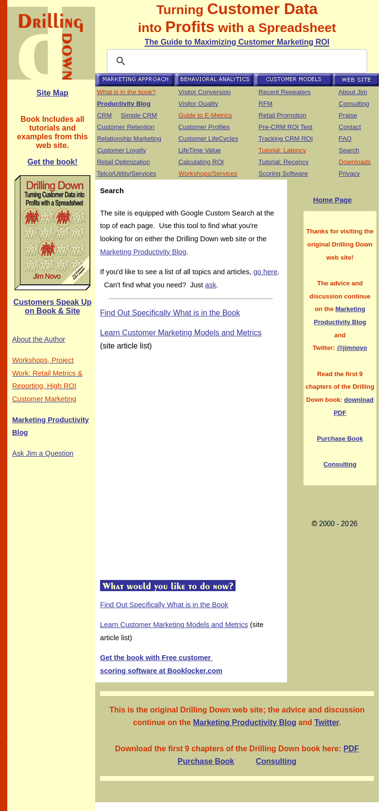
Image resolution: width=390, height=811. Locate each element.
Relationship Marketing (129, 138)
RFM (265, 103)
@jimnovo (352, 347)
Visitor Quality (198, 103)
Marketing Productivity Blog (143, 252)
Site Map (52, 93)
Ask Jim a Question (42, 453)
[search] (236, 61)
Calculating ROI (200, 162)
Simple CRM (139, 115)
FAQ (345, 138)
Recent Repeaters (284, 92)
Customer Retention (126, 127)
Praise (348, 115)
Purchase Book (340, 438)
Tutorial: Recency (283, 162)
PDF (351, 749)
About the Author (38, 339)
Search (349, 150)
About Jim (353, 92)
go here (266, 272)
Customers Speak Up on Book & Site (53, 306)
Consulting (354, 103)
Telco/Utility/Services (126, 173)
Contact (350, 127)
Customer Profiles (204, 127)
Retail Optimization (123, 162)
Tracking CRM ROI (285, 138)
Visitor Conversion (204, 92)
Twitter (326, 722)
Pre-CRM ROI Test (285, 127)
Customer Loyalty (121, 150)
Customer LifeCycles (208, 138)
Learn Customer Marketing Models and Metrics (181, 333)
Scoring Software (283, 173)
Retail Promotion (282, 115)
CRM (104, 115)
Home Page (332, 200)
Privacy (349, 173)
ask (210, 285)
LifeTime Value (199, 150)
